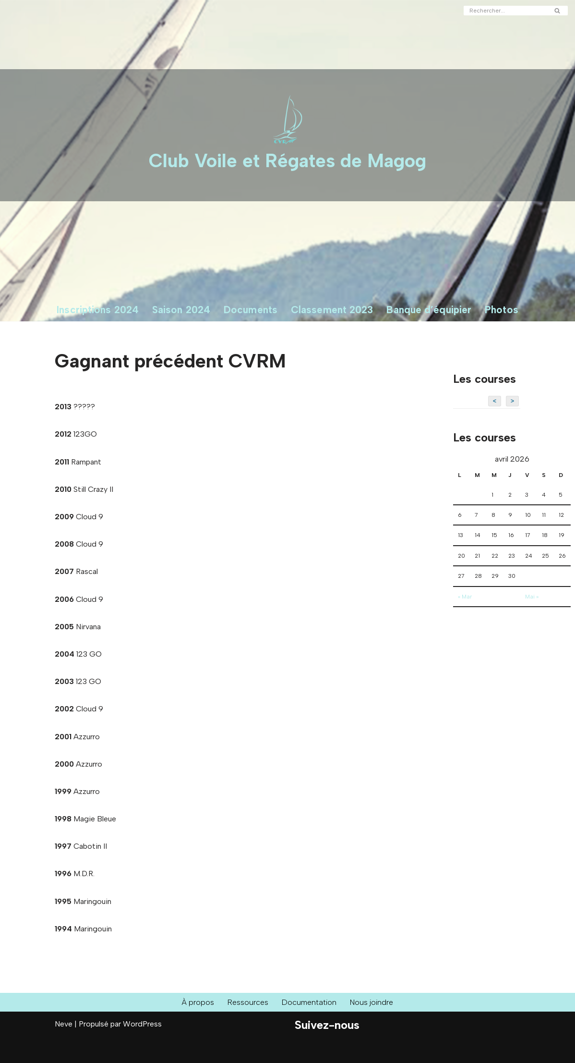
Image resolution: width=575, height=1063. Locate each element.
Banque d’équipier (428, 310)
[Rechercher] (505, 10)
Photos (501, 310)
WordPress (142, 1023)
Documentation (309, 1002)
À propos (198, 1002)
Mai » (532, 596)
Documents (250, 310)
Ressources (248, 1002)
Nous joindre (371, 1002)
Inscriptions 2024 (98, 310)
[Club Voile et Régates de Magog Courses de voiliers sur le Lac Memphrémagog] (287, 135)
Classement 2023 (332, 310)
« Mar (465, 596)
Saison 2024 (181, 310)
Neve (63, 1023)
